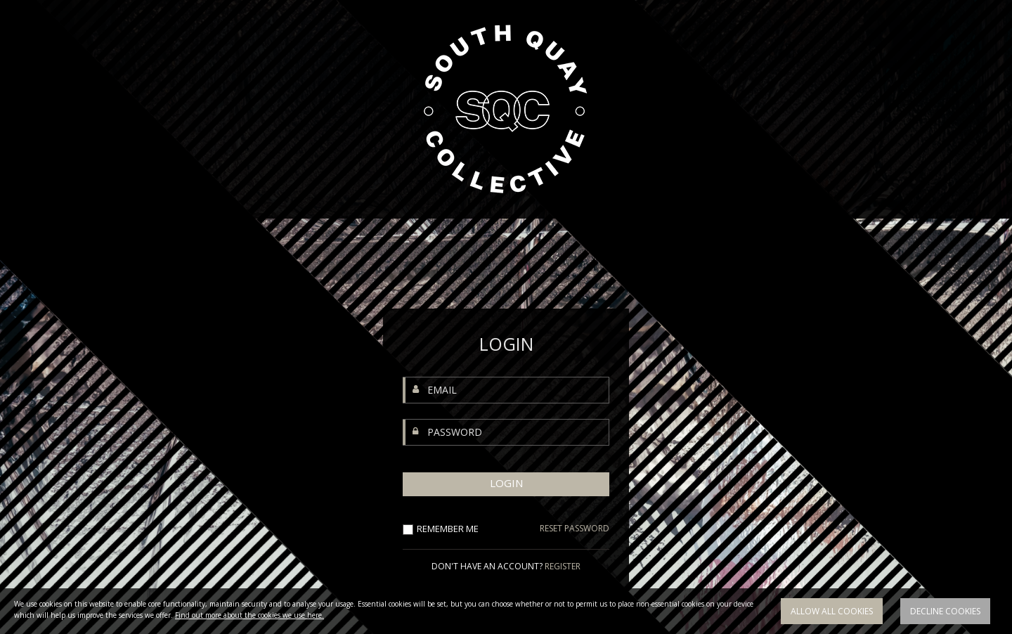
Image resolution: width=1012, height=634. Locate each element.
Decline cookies (945, 611)
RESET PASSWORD (574, 528)
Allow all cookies (832, 611)
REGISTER (562, 566)
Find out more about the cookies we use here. (249, 615)
